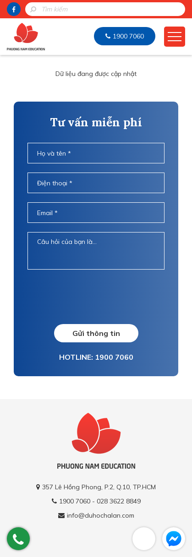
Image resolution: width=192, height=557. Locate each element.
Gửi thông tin (96, 333)
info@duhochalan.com (100, 515)
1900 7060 (128, 36)
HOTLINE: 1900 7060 (96, 357)
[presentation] (97, 296)
